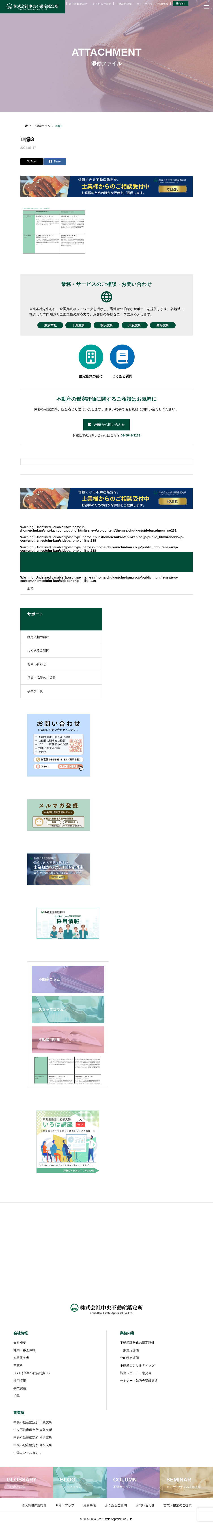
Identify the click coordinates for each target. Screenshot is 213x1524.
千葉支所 (78, 325)
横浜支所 (106, 325)
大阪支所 (135, 325)
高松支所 (164, 325)
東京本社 (49, 325)
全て (30, 588)
